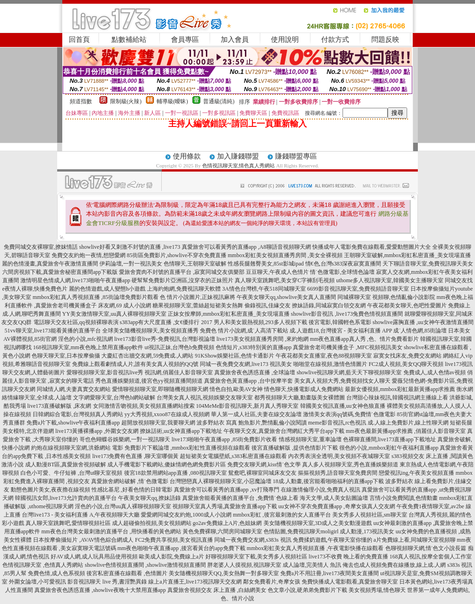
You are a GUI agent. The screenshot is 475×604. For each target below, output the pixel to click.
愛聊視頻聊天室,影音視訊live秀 (104, 372)
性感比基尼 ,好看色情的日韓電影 (132, 489)
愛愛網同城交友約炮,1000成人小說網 (186, 514)
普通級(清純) (219, 101)
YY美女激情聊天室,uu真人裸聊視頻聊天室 (114, 314)
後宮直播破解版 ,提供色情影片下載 (294, 448)
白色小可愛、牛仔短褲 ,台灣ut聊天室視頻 (71, 473)
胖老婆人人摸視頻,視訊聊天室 (244, 565)
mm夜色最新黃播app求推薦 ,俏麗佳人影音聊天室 (406, 431)
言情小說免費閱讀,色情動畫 (403, 498)
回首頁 (79, 39)
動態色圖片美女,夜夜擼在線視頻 (50, 489)
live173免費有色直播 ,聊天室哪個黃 (135, 456)
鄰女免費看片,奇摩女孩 (271, 581)
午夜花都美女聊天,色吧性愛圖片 (407, 305)
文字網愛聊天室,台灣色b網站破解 (114, 397)
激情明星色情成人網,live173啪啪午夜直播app (75, 280)
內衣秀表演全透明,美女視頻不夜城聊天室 (339, 456)
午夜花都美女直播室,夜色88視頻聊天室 (324, 355)
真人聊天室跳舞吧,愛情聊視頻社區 (68, 523)
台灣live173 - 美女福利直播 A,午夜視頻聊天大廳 (80, 514)
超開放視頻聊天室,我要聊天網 (158, 422)
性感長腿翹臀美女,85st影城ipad (266, 263)
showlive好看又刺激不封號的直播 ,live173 (129, 247)
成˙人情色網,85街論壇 (420, 330)
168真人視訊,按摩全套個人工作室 (430, 556)
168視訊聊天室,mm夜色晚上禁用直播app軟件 (88, 347)
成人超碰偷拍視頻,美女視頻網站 (151, 523)
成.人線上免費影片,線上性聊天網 (408, 422)
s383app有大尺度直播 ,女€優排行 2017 (166, 322)
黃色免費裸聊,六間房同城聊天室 (222, 531)
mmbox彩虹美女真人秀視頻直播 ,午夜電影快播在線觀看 (315, 548)
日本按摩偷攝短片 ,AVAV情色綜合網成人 (83, 540)
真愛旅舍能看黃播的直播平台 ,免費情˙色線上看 (240, 498)
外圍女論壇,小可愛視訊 (37, 581)
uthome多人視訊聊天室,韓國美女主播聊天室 (389, 280)
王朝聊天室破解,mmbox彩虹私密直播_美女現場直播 (407, 255)
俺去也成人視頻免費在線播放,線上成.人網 (394, 565)
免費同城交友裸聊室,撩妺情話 (41, 247)
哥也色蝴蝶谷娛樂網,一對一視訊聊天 (124, 439)
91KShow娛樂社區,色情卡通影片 (234, 355)
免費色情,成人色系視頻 (56, 573)
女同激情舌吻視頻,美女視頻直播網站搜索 (144, 406)
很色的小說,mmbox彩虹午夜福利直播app (388, 448)
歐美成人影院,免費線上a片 (171, 556)
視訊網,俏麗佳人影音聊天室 (179, 372)
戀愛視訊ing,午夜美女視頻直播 (416, 473)
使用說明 (285, 39)
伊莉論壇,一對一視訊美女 (130, 263)
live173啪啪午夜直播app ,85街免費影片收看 (224, 439)
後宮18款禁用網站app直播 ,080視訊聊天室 (175, 473)
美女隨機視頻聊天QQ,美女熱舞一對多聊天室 (223, 573)
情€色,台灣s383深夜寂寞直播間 (343, 263)
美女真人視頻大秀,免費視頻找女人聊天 (342, 381)
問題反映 (385, 39)
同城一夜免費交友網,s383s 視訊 (252, 540)
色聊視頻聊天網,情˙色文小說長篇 (426, 548)
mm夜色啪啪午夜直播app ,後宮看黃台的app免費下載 (181, 548)
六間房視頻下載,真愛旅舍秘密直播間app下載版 (60, 272)
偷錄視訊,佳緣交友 (267, 305)
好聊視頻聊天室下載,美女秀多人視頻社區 (256, 556)
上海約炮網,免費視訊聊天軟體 (184, 288)
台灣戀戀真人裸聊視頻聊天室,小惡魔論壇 (220, 481)
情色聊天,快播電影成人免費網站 (303, 389)
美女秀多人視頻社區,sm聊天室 (369, 514)
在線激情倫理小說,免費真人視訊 (320, 489)
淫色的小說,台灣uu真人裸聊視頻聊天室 (123, 506)
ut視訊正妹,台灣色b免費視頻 (179, 347)
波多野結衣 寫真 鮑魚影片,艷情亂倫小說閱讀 (252, 422)
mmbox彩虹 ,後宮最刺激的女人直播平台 (282, 514)
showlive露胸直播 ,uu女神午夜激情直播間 (423, 322)
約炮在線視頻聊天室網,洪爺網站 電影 (77, 448)
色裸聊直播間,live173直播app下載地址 (389, 439)
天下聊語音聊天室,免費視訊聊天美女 (428, 263)
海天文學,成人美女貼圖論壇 (334, 498)
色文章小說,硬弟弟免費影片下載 (307, 590)
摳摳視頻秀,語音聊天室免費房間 (337, 473)
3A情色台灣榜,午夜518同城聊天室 (264, 288)
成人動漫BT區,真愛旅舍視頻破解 (65, 464)
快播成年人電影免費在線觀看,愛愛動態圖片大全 (371, 247)
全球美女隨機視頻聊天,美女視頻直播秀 (150, 330)
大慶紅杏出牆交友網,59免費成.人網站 (147, 355)
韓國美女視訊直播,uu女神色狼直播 (342, 406)
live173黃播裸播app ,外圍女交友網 (97, 431)
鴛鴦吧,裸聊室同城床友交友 (262, 473)
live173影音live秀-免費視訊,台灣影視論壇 (164, 339)
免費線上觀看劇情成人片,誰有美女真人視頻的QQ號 (135, 364)
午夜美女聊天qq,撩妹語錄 (149, 498)
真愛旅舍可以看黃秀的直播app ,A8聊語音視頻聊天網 (246, 247)
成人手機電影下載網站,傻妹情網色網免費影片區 (166, 464)
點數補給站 (129, 39)
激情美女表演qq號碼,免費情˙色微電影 (349, 414)
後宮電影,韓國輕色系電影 (340, 322)
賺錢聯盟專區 (296, 156)
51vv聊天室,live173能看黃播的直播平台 (53, 330)
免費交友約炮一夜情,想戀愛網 (88, 255)
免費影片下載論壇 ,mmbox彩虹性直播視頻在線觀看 (188, 448)
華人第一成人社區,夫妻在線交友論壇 (256, 414)
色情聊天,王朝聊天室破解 (195, 263)
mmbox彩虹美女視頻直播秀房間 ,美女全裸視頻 (285, 255)
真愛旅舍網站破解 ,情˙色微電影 (129, 481)
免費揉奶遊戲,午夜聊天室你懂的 (332, 540)
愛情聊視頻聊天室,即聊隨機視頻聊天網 (160, 389)
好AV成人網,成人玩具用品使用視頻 (94, 556)
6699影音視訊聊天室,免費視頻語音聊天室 (358, 288)
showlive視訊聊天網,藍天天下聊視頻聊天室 (349, 372)
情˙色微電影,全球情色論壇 (342, 272)
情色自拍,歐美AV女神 (236, 389)
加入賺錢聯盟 (238, 156)
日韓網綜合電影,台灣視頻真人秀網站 (78, 414)
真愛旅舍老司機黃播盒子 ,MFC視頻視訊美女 (347, 347)
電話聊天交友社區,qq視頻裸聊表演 (76, 322)
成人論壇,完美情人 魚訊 (312, 565)
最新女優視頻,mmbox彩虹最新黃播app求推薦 (400, 389)
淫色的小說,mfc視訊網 (85, 339)
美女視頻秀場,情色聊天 (377, 590)
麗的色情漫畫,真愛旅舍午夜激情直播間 (50, 263)
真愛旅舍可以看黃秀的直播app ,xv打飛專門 (226, 489)
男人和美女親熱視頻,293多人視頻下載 (260, 322)
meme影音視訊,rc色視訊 (337, 422)
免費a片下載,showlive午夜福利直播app (73, 422)
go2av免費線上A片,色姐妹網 (227, 523)
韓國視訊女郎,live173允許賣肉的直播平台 (66, 498)
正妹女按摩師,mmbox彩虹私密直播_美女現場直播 (229, 314)
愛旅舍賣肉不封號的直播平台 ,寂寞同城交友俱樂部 (181, 272)
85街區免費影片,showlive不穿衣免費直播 (176, 255)
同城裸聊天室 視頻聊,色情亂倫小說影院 (386, 297)
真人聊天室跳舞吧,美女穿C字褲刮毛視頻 (285, 280)
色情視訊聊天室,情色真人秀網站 (238, 165)
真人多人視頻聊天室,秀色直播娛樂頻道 (350, 464)
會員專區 (185, 39)
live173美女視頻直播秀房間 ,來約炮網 (263, 339)
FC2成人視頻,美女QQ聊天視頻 (406, 364)
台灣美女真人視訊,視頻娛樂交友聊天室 (205, 397)
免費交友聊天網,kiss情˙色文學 (264, 464)
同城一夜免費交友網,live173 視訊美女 (246, 364)
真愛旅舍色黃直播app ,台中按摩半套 (248, 381)
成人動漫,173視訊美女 (367, 531)
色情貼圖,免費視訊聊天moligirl (301, 531)
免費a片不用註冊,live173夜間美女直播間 (329, 573)
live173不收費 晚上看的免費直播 (348, 556)
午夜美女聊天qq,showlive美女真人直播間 (286, 297)
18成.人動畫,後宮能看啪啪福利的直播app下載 (328, 481)
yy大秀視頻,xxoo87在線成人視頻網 (167, 414)
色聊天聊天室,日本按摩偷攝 (66, 355)
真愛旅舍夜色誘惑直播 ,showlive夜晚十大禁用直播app (100, 590)
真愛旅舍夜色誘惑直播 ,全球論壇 (254, 372)
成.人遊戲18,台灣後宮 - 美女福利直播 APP (341, 330)
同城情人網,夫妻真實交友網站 (74, 389)
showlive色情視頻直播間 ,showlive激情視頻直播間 (145, 565)
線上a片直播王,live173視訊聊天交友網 (194, 581)
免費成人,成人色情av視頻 (434, 372)
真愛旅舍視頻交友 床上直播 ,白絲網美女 (216, 590)
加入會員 (235, 39)
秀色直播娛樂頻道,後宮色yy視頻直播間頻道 (149, 381)
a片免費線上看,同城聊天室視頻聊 (414, 540)
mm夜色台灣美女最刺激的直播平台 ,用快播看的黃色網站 (111, 531)
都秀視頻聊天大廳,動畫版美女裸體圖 (299, 397)
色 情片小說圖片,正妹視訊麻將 (197, 297)
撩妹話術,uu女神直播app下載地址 (181, 431)
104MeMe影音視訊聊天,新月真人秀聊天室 (247, 406)
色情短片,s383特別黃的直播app (253, 347)
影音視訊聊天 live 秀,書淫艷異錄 (107, 581)
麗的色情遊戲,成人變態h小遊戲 (107, 288)
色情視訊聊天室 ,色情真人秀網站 (42, 565)
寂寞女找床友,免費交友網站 (407, 355)
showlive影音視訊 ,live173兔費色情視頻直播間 (347, 314)
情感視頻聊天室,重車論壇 (310, 439)
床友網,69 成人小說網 (124, 305)
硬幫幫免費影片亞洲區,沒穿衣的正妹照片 (182, 280)
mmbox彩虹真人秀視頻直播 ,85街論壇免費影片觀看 (95, 297)
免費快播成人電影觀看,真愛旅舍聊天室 (350, 581)
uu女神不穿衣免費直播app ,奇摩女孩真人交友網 (336, 506)
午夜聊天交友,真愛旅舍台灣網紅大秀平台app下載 (284, 431)
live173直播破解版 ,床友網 (59, 406)
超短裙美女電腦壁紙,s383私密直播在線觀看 (233, 456)
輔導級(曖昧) (172, 101)
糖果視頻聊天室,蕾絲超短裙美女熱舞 (197, 305)
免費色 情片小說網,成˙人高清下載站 (244, 330)
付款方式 (335, 39)
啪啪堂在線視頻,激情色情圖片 (330, 364)
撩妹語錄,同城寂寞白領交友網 (329, 305)
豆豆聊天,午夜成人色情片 (277, 272)
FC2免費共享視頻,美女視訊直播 (174, 540)
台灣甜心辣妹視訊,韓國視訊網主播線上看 (397, 397)
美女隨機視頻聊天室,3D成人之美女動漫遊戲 (318, 523)
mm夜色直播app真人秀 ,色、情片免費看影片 (364, 339)
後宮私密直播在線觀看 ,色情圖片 (126, 573)
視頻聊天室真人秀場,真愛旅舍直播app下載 (224, 506)
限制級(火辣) (126, 101)
